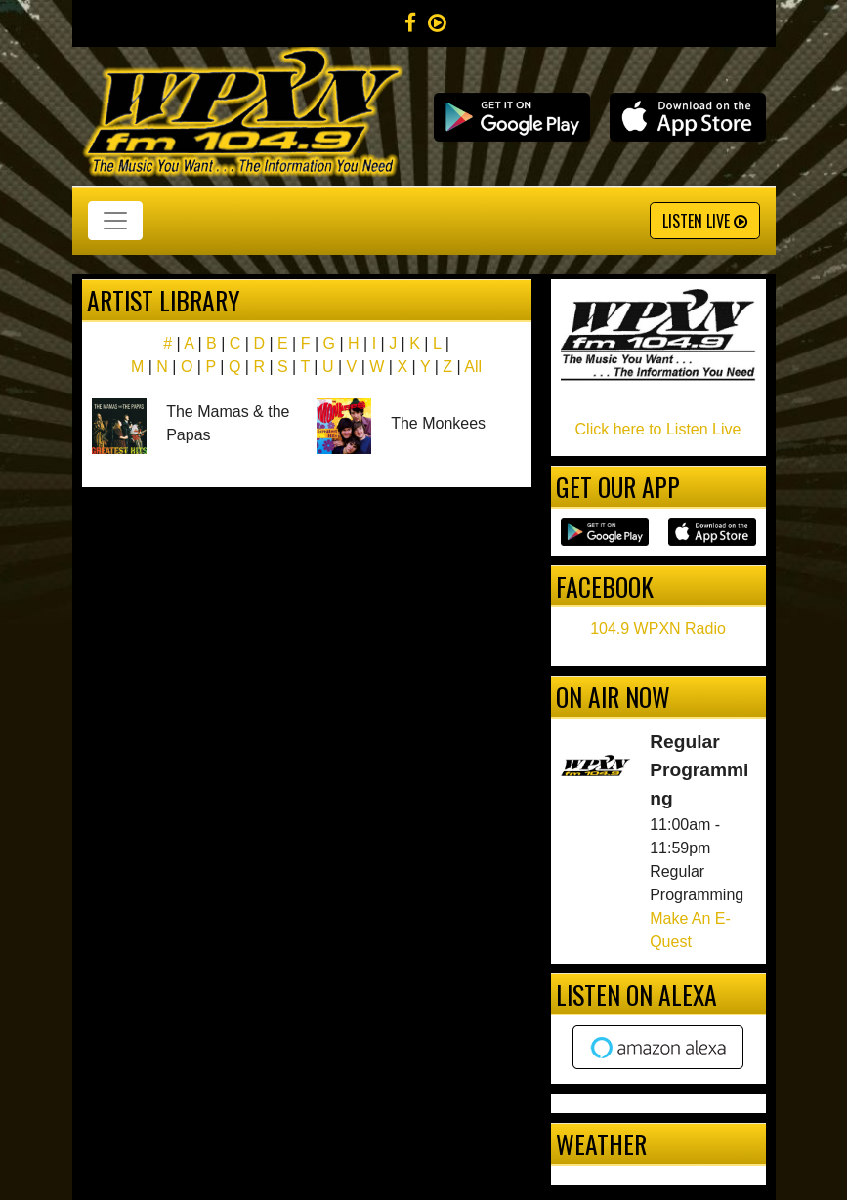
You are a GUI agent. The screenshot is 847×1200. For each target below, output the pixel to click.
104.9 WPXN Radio (658, 628)
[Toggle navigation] (115, 220)
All (473, 366)
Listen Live (704, 220)
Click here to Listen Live (658, 429)
